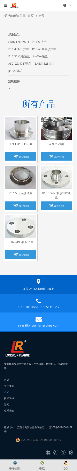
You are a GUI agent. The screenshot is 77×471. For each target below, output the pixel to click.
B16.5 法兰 (39, 42)
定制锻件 (14, 81)
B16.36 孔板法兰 (19, 56)
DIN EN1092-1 (19, 42)
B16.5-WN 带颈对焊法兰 (56, 195)
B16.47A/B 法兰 (18, 49)
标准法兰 (14, 35)
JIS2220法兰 (16, 71)
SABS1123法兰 (44, 63)
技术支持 (9, 398)
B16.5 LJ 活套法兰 (20, 193)
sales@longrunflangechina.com (38, 325)
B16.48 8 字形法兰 (44, 49)
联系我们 (9, 410)
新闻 (6, 404)
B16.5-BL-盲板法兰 (20, 242)
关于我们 (9, 386)
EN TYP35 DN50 (21, 144)
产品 (6, 392)
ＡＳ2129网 (56, 144)
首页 (6, 379)
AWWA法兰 (40, 56)
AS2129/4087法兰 (20, 63)
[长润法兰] (17, 348)
